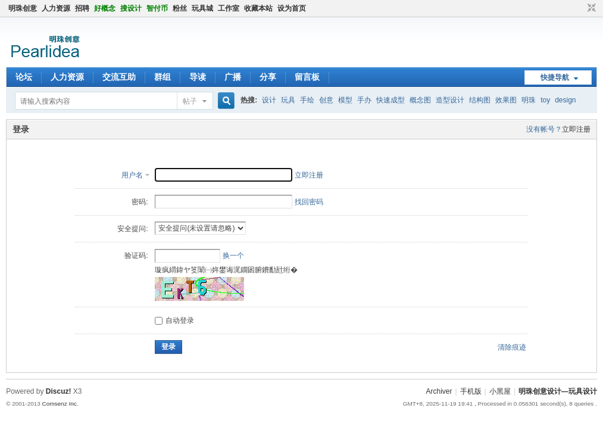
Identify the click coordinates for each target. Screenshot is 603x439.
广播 (232, 77)
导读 (197, 77)
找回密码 (309, 202)
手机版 (471, 391)
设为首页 (291, 8)
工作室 (228, 8)
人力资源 (56, 8)
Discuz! (58, 391)
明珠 (528, 100)
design (565, 100)
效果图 (506, 100)
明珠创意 (22, 8)
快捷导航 (554, 77)
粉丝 (180, 8)
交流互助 (119, 77)
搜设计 (131, 8)
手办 (364, 100)
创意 (326, 100)
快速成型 (390, 100)
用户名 (132, 175)
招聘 (82, 8)
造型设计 (450, 100)
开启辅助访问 (580, 8)
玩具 (288, 100)
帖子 (190, 101)
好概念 (104, 8)
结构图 (479, 100)
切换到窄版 (590, 8)
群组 (162, 77)
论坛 (23, 77)
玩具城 (202, 8)
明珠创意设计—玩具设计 (557, 391)
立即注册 (576, 129)
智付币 (157, 8)
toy (545, 100)
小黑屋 (500, 391)
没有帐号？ (544, 129)
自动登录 (174, 320)
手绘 (307, 100)
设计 (269, 100)
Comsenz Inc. (60, 403)
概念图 (420, 100)
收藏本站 (258, 8)
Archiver (439, 391)
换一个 (233, 255)
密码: (140, 202)
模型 (345, 100)
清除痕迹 (512, 347)
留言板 (307, 77)
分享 (268, 77)
